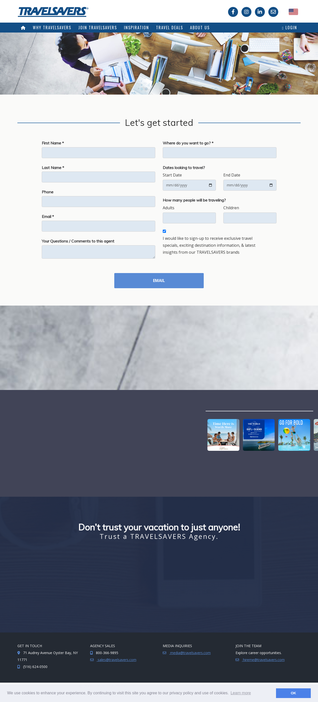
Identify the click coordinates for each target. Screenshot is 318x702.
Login (289, 28)
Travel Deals (169, 28)
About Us (200, 28)
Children (231, 208)
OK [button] (293, 693)
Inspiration (136, 28)
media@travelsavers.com (190, 652)
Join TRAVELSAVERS (97, 28)
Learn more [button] (241, 693)
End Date (231, 175)
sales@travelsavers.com (116, 659)
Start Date (172, 175)
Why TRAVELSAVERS (52, 28)
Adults (168, 208)
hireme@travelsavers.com (263, 659)
